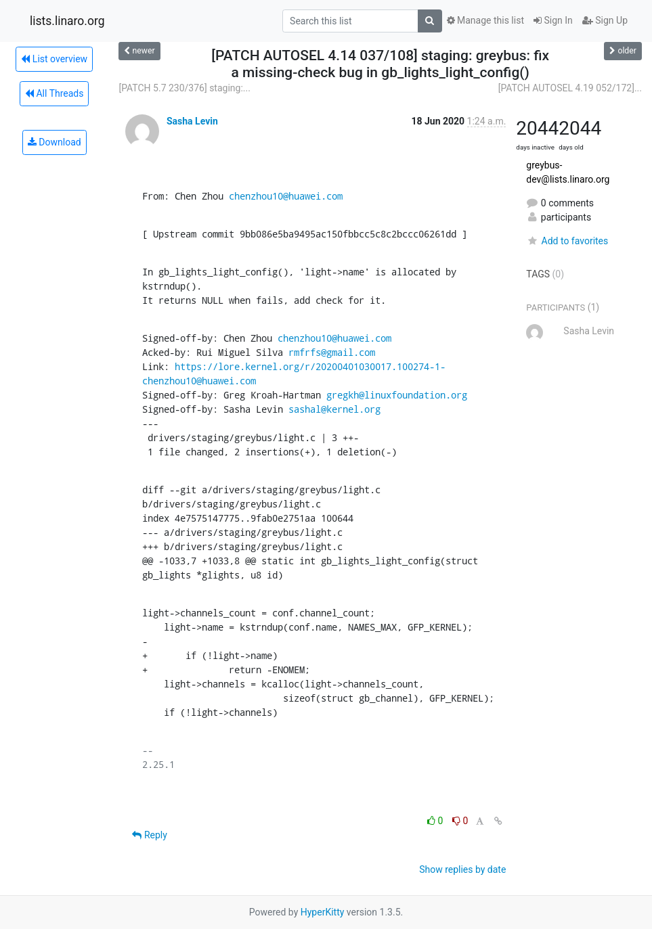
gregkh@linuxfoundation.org (396, 394)
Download (54, 142)
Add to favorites (567, 240)
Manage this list (485, 20)
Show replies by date (462, 869)
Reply (149, 835)
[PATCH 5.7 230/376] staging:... (184, 88)
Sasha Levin (192, 121)
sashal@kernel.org (334, 409)
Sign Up (605, 20)
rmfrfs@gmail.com (331, 352)
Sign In (553, 20)
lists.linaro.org (67, 21)
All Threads (54, 93)
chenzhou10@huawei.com (286, 195)
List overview (54, 58)
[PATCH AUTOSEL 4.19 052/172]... (570, 88)
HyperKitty (323, 912)
